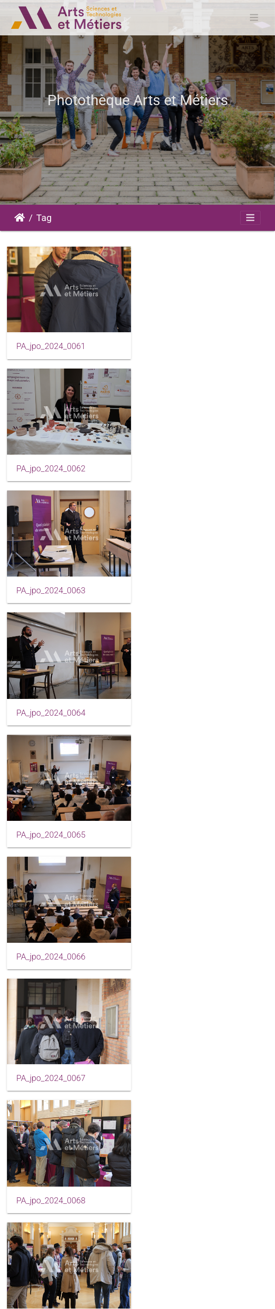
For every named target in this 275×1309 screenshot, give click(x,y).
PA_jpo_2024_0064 (188, 468)
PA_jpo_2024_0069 (50, 833)
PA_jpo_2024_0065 (50, 590)
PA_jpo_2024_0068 (188, 711)
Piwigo (80, 1281)
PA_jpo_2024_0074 (188, 1076)
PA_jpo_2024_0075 (50, 1198)
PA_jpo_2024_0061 (50, 346)
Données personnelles (160, 1293)
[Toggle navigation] (254, 18)
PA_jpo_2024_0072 (188, 955)
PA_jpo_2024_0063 (50, 468)
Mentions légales (147, 1281)
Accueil (19, 218)
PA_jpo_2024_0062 (188, 346)
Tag (44, 217)
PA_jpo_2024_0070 (188, 833)
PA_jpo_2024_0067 (50, 711)
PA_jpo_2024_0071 (50, 955)
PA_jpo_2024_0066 (188, 589)
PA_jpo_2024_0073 (50, 1076)
